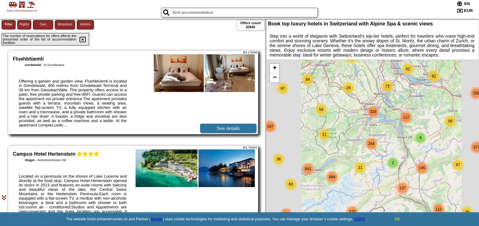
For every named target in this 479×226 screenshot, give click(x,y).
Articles (85, 24)
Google (157, 219)
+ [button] (275, 68)
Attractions (65, 24)
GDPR (359, 219)
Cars (43, 24)
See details (228, 128)
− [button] (275, 78)
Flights (24, 24)
